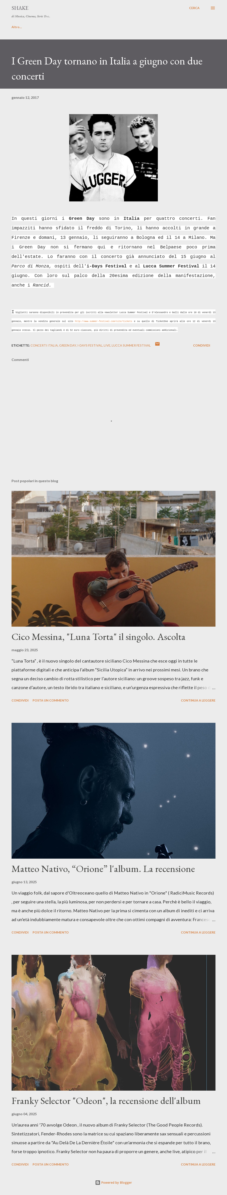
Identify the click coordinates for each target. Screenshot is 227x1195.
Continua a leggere (198, 700)
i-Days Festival (89, 345)
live (107, 345)
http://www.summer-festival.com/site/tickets (103, 321)
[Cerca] (194, 8)
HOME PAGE (21, 27)
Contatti (49, 27)
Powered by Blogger (113, 1182)
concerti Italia (44, 345)
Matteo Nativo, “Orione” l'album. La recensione (103, 868)
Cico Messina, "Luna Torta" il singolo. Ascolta (99, 636)
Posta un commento (51, 700)
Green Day (67, 345)
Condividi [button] (201, 345)
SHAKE (20, 7)
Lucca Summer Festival (131, 345)
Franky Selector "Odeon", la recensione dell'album (106, 1100)
